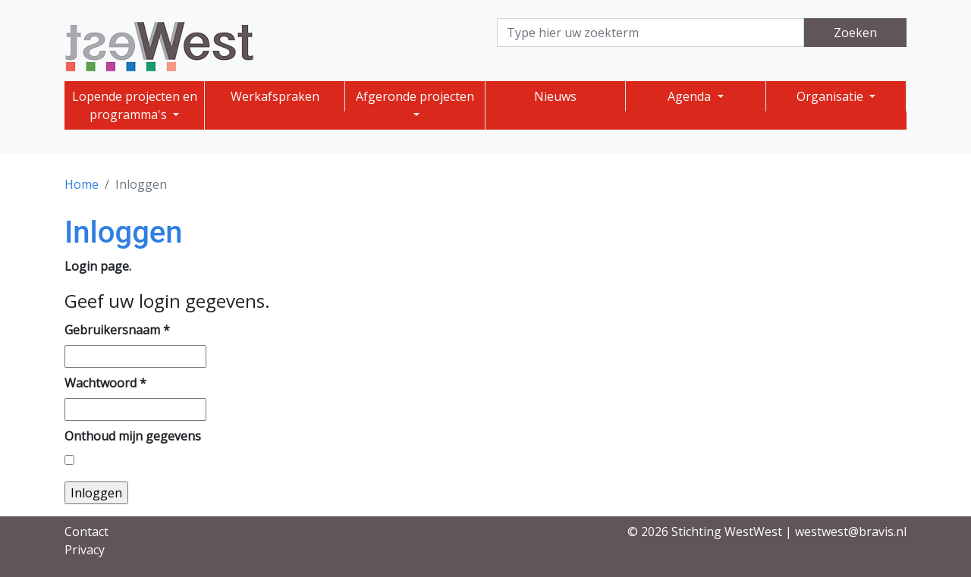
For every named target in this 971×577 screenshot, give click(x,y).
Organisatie (831, 96)
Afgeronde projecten (415, 96)
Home (81, 184)
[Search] (650, 32)
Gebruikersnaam (117, 329)
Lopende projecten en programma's (134, 105)
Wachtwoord (105, 383)
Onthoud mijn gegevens (132, 436)
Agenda (691, 96)
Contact (86, 531)
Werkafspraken (275, 96)
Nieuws (555, 96)
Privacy (84, 549)
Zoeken (855, 32)
